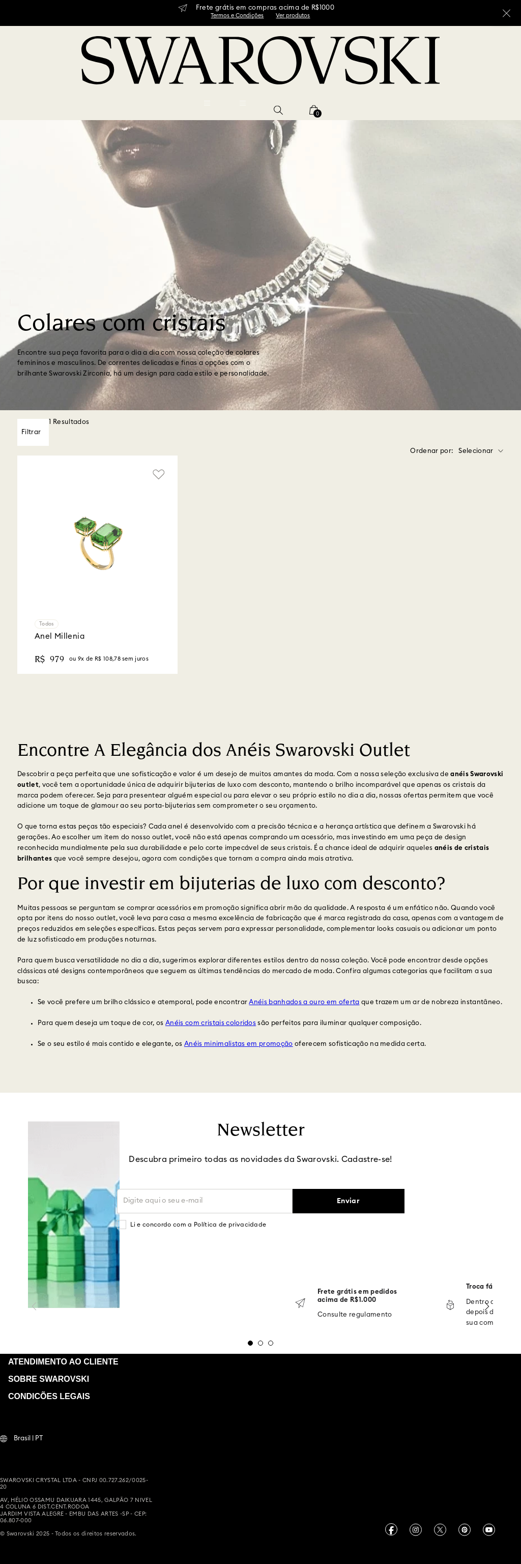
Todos (46, 624)
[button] (278, 110)
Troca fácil (483, 1287)
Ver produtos (293, 15)
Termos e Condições (237, 15)
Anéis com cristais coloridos (210, 1023)
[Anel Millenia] (97, 565)
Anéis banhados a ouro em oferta (304, 1002)
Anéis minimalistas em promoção (238, 1044)
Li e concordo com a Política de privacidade (198, 1224)
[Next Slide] (487, 1306)
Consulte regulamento (354, 1315)
